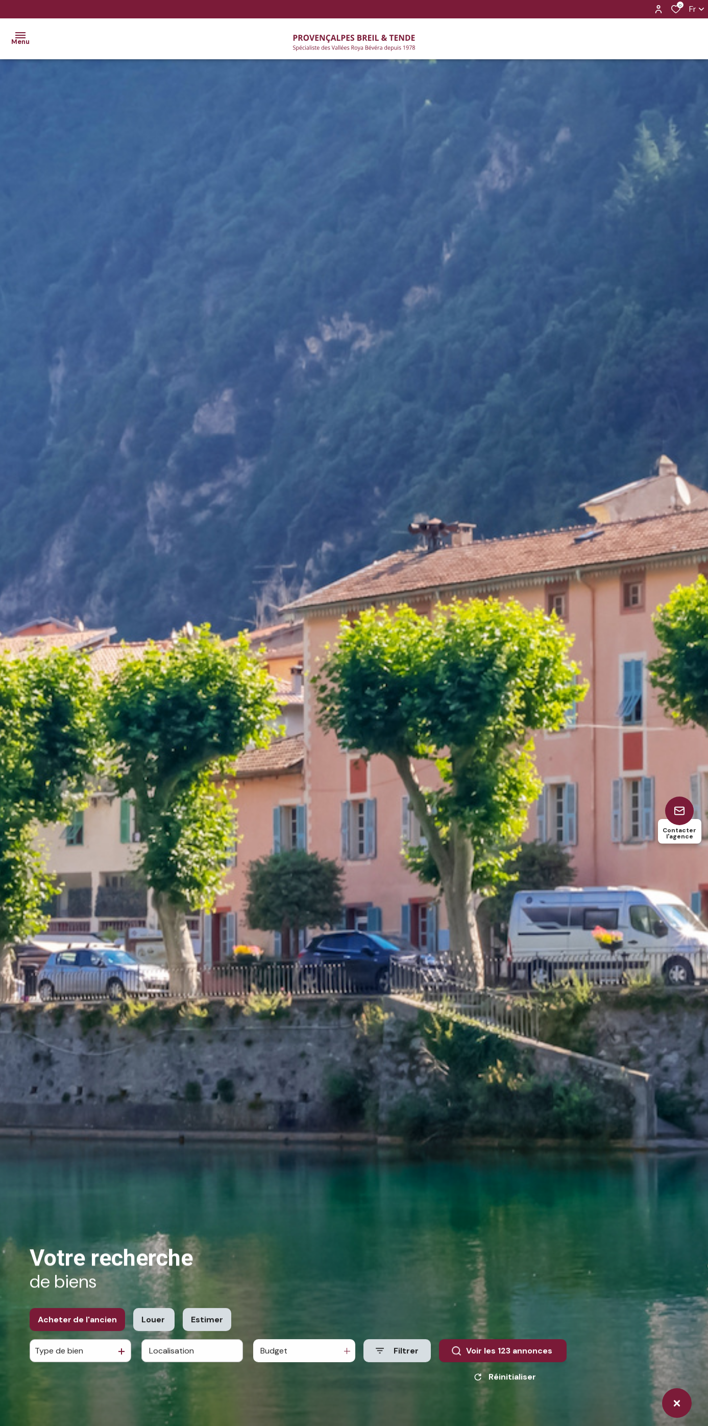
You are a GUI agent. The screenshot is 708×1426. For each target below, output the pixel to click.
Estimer (207, 1331)
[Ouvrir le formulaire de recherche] (397, 1362)
